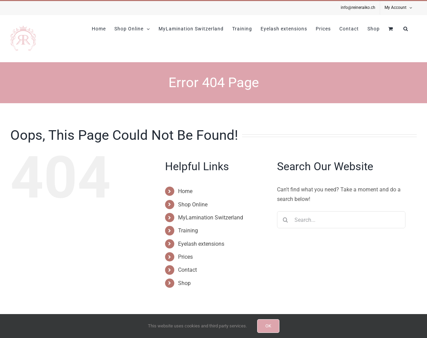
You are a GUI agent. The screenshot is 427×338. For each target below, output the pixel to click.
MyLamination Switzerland (210, 217)
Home (185, 191)
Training (188, 230)
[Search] (285, 219)
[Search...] (341, 219)
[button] (405, 28)
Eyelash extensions (201, 244)
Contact (187, 270)
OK (268, 325)
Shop (184, 283)
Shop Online (193, 204)
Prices (185, 257)
